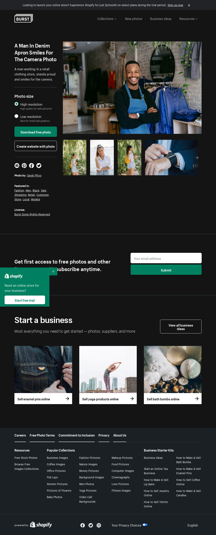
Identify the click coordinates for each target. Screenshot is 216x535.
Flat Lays (52, 477)
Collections (106, 18)
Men (28, 190)
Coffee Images (56, 464)
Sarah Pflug (34, 175)
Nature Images (88, 464)
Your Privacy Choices (130, 524)
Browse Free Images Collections (26, 466)
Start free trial (25, 299)
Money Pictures (89, 470)
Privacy (103, 434)
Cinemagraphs (121, 477)
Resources (188, 18)
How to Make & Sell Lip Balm (156, 481)
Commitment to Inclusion (76, 434)
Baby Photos (54, 497)
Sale (43, 190)
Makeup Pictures (122, 457)
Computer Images (123, 470)
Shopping (20, 194)
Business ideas (161, 18)
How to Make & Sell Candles (188, 492)
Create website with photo (36, 145)
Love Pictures (120, 484)
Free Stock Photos (25, 457)
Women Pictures (57, 484)
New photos (133, 18)
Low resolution (30, 116)
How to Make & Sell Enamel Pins (188, 470)
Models (35, 199)
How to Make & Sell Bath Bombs (188, 459)
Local (26, 199)
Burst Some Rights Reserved (32, 214)
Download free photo (36, 131)
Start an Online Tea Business (156, 470)
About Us (119, 434)
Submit (166, 269)
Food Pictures (120, 464)
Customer (43, 194)
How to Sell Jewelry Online (156, 492)
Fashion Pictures (89, 457)
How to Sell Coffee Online (188, 481)
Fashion (19, 190)
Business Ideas (153, 457)
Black (36, 190)
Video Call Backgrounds (87, 499)
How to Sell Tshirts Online (156, 503)
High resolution (31, 104)
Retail (31, 194)
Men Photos (86, 484)
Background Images (91, 477)
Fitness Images (121, 490)
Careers (20, 434)
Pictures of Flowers (59, 490)
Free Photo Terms (42, 434)
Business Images (57, 457)
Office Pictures (56, 470)
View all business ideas (181, 326)
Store (17, 199)
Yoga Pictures (87, 490)
